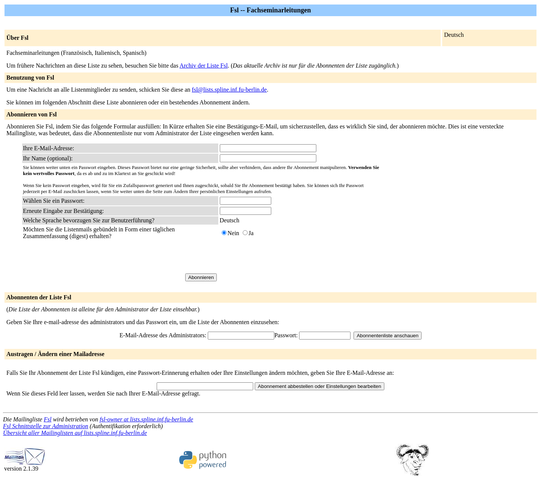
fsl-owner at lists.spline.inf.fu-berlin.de (146, 419)
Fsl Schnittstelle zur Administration (45, 426)
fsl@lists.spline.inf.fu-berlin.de (229, 89)
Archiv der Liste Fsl (204, 65)
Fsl (47, 419)
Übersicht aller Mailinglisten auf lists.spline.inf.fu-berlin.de (75, 433)
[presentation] (277, 256)
